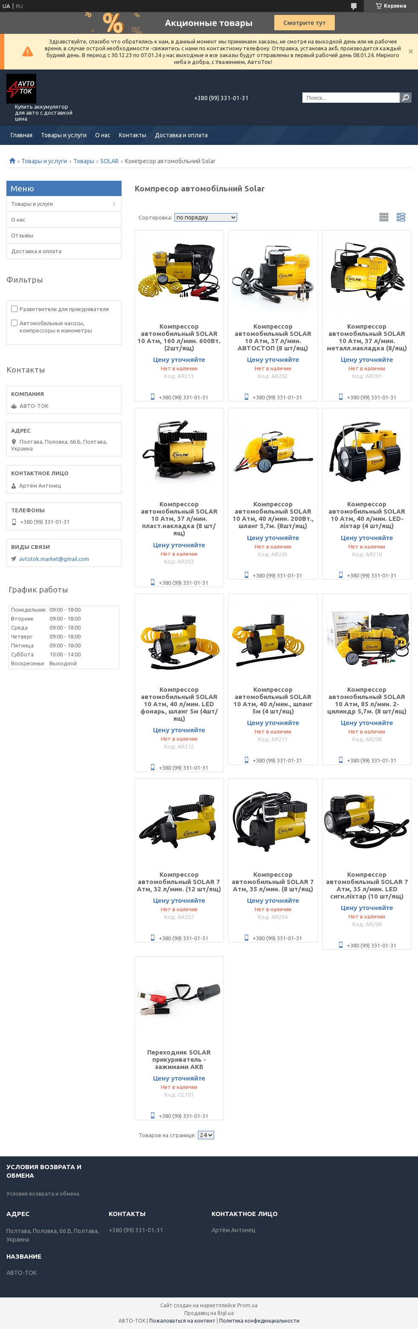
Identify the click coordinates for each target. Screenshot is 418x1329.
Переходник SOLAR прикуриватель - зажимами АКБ (179, 1059)
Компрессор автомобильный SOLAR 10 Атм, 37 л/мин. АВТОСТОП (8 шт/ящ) (273, 337)
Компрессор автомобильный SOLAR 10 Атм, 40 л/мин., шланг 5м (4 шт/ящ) (273, 700)
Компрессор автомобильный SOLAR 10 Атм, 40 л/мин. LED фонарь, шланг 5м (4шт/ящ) (179, 704)
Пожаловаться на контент (182, 1320)
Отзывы (22, 235)
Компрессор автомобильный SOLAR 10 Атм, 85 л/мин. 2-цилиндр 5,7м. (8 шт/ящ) (366, 700)
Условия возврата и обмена (42, 1193)
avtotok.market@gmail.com (54, 559)
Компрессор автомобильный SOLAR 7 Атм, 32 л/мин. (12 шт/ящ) (179, 882)
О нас (102, 135)
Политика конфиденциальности (259, 1320)
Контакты (132, 135)
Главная (21, 135)
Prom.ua (247, 1305)
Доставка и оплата (181, 135)
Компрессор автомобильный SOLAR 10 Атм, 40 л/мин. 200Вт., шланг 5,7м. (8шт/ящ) (273, 514)
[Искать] (406, 97)
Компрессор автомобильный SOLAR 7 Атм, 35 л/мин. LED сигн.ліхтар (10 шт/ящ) (367, 885)
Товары (83, 161)
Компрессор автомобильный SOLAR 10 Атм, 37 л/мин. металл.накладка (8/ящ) (367, 337)
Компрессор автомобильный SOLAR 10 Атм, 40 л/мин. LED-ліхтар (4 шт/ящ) (366, 514)
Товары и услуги (64, 135)
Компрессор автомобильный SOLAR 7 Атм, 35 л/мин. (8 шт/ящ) (273, 882)
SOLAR (109, 161)
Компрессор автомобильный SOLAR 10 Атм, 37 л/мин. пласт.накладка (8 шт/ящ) (179, 518)
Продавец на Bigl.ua (209, 1313)
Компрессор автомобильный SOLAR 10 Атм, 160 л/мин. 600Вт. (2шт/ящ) (179, 337)
